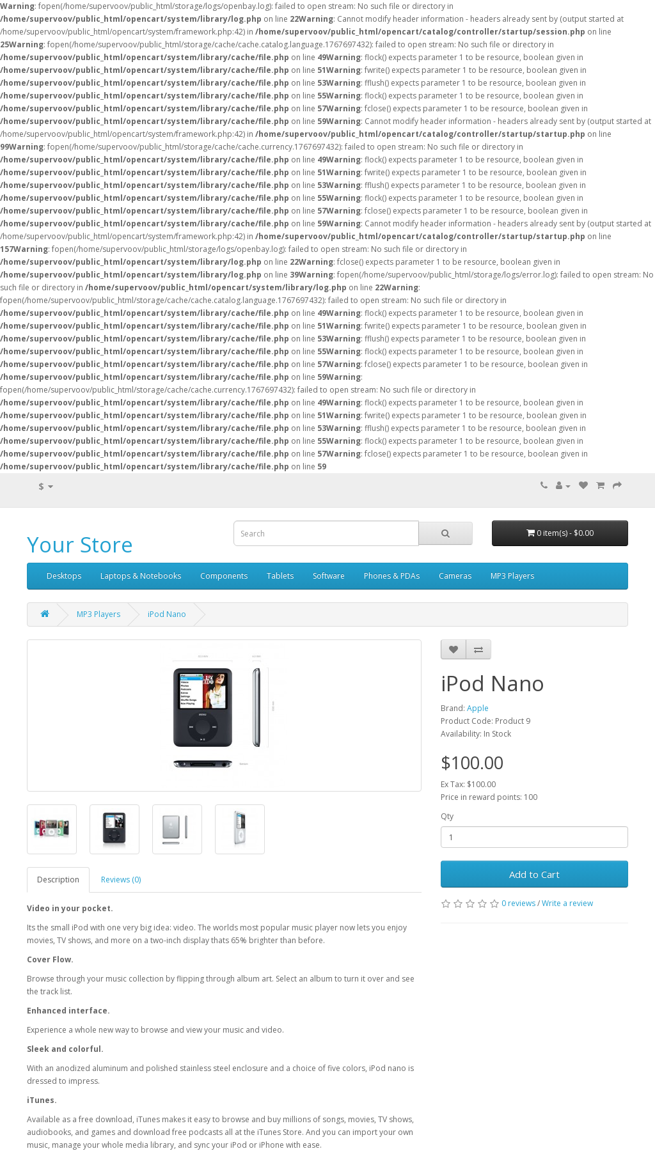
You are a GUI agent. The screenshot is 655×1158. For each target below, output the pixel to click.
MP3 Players (512, 575)
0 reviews (518, 903)
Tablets (280, 575)
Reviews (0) (121, 879)
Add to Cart (534, 874)
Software (329, 575)
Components (224, 575)
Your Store (80, 544)
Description (58, 879)
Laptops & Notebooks (140, 575)
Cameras (455, 575)
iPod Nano (167, 614)
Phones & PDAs (392, 575)
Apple (478, 708)
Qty (447, 816)
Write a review (567, 903)
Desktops (64, 575)
